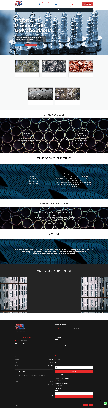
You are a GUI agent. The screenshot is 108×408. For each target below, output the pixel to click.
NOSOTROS (27, 10)
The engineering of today (61, 358)
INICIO (19, 10)
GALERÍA (44, 10)
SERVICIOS (36, 10)
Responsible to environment (62, 353)
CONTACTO (53, 10)
